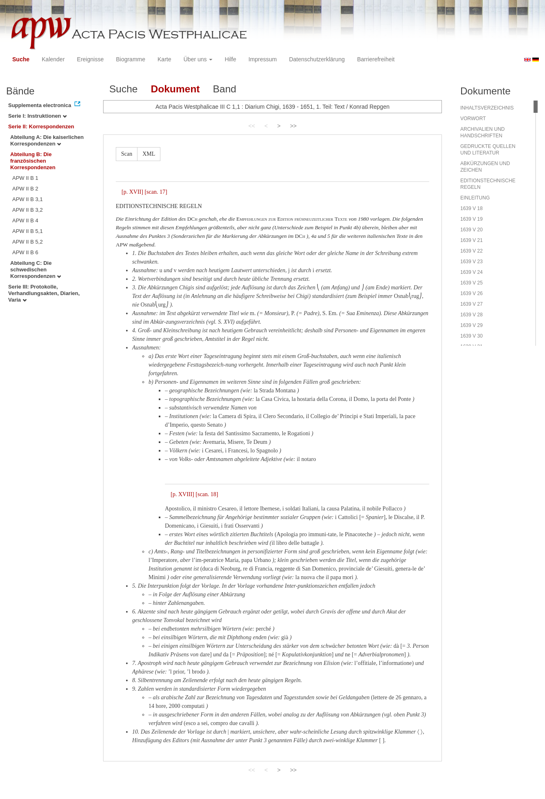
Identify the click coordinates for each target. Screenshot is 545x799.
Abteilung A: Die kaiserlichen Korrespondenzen (46, 140)
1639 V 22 (471, 251)
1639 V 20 (471, 230)
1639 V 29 (471, 325)
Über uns (198, 59)
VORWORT (473, 118)
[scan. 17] (155, 192)
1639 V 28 (471, 315)
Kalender (53, 59)
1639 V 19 (471, 219)
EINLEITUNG (475, 198)
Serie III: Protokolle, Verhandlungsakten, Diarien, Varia (44, 293)
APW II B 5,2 (27, 242)
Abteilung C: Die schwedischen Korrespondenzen (35, 269)
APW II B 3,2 (27, 210)
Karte (164, 59)
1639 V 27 (471, 304)
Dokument (175, 88)
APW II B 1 (25, 178)
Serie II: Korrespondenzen (41, 126)
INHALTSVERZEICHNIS (486, 108)
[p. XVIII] (182, 494)
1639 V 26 (471, 293)
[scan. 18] (207, 494)
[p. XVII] (132, 192)
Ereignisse (90, 59)
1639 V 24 (471, 272)
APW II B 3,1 (27, 199)
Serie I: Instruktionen (37, 116)
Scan (126, 154)
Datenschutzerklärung (317, 59)
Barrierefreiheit (376, 59)
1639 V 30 (471, 336)
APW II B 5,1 (27, 231)
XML (148, 154)
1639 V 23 (471, 261)
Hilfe (230, 59)
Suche (20, 59)
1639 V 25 (471, 283)
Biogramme (130, 59)
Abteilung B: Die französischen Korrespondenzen (33, 160)
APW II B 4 (25, 220)
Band (224, 88)
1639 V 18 (471, 208)
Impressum (262, 59)
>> (293, 126)
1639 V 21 (471, 240)
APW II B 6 (25, 252)
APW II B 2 (25, 189)
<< (251, 126)
